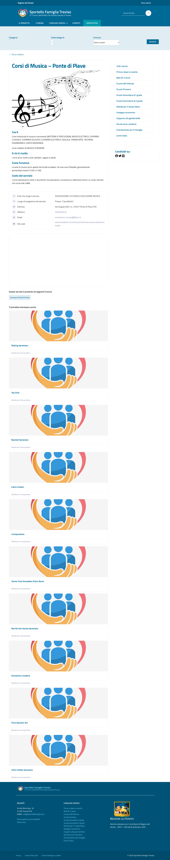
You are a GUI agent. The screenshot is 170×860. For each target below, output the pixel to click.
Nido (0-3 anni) (123, 77)
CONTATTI (76, 23)
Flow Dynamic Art (19, 722)
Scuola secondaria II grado (74, 823)
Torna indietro (16, 54)
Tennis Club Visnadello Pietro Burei (27, 581)
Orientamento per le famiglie (129, 129)
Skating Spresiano (19, 345)
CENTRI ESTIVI (92, 23)
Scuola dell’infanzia (125, 83)
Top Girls (15, 392)
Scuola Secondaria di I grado (129, 95)
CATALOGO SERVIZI (57, 23)
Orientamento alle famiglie (74, 837)
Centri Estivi (121, 135)
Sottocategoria (57, 37)
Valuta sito (21, 822)
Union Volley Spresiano (22, 769)
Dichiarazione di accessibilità (28, 819)
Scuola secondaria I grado (74, 820)
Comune (97, 37)
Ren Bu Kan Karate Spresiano (24, 628)
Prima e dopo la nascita (127, 72)
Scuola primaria (70, 817)
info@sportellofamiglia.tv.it (33, 814)
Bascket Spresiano (19, 439)
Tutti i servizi (122, 66)
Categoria (13, 37)
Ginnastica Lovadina (20, 675)
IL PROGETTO (24, 23)
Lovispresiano (17, 534)
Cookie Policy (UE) (31, 855)
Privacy (18, 855)
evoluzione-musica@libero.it (68, 217)
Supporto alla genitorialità (128, 118)
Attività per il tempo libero (20, 353)
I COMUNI (39, 23)
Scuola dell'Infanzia (71, 814)
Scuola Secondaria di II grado (129, 100)
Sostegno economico (125, 112)
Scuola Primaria (123, 89)
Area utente (146, 2)
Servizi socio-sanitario (126, 124)
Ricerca (152, 41)
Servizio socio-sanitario (73, 834)
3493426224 (61, 212)
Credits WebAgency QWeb (51, 855)
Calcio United (17, 487)
